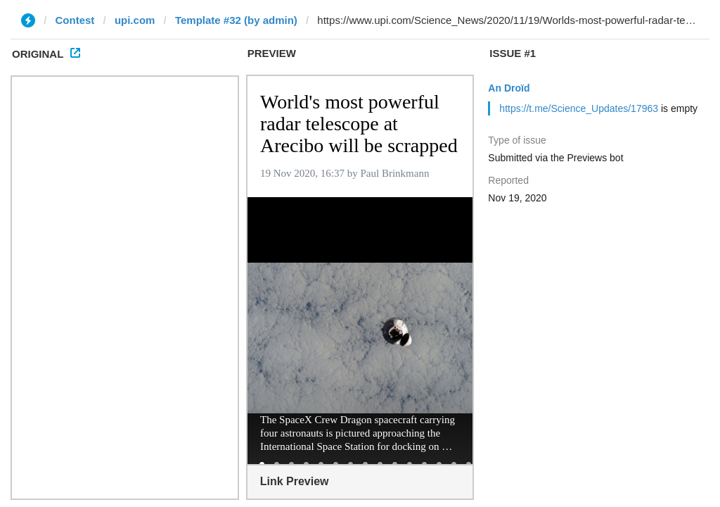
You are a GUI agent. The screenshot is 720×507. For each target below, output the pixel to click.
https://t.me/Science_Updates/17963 (578, 108)
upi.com (135, 20)
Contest (75, 20)
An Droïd (508, 88)
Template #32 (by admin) (236, 20)
